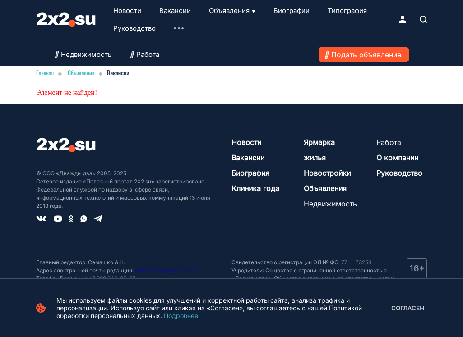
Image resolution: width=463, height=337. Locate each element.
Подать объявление (366, 54)
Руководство (134, 28)
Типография (347, 10)
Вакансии (175, 10)
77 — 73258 (355, 262)
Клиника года (255, 188)
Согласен (407, 308)
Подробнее (181, 315)
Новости (127, 10)
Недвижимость (82, 54)
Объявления (229, 10)
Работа (144, 54)
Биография (250, 173)
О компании (397, 157)
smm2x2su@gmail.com (165, 270)
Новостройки (327, 173)
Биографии (291, 10)
